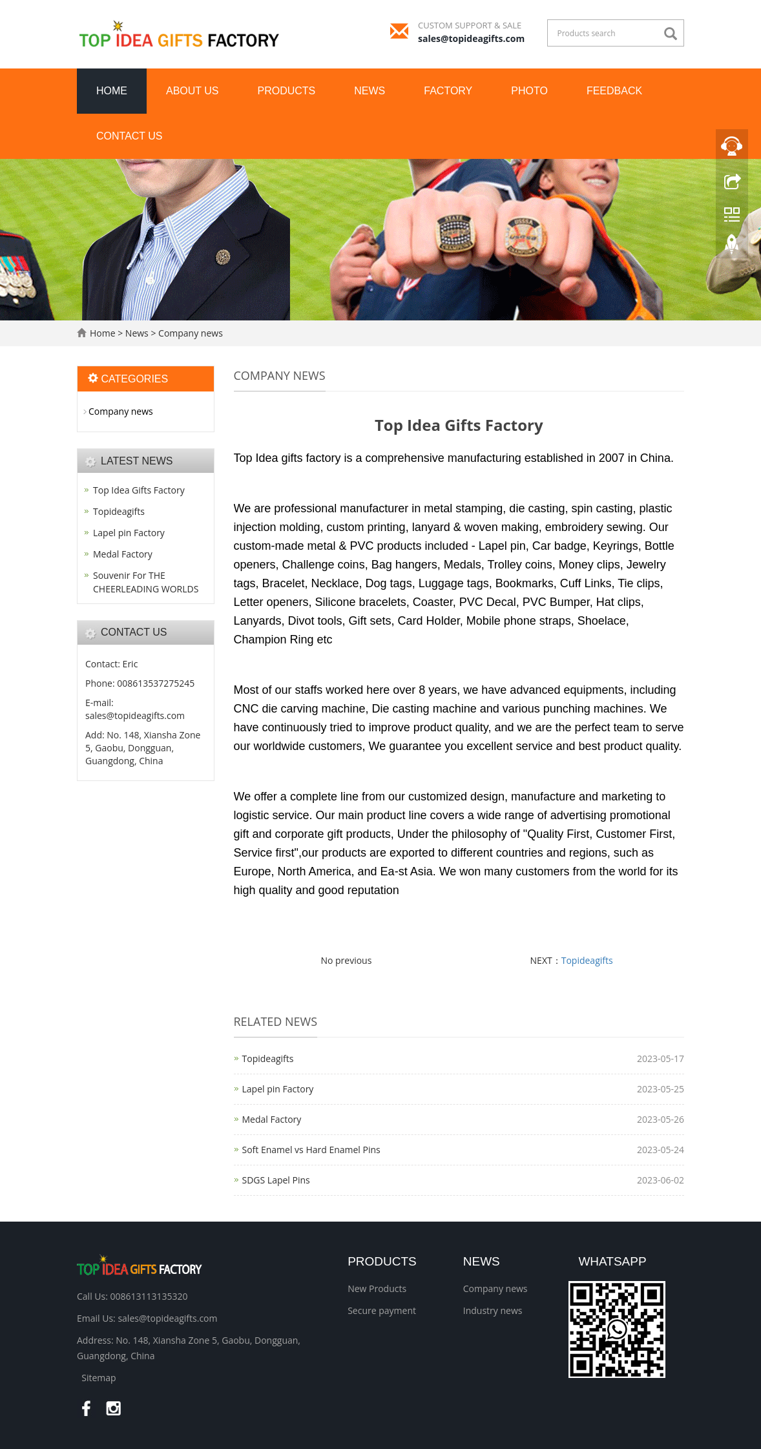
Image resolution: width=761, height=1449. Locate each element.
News (369, 90)
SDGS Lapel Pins (276, 1180)
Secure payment (382, 1310)
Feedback (614, 90)
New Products (377, 1288)
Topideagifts (587, 960)
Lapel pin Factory (278, 1089)
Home (111, 90)
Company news (189, 333)
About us (192, 90)
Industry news (493, 1310)
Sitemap (98, 1377)
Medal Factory (272, 1119)
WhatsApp (612, 1261)
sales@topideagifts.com (471, 38)
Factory (448, 90)
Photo (529, 90)
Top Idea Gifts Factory (139, 490)
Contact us (129, 135)
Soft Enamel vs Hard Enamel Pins (311, 1149)
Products (287, 90)
